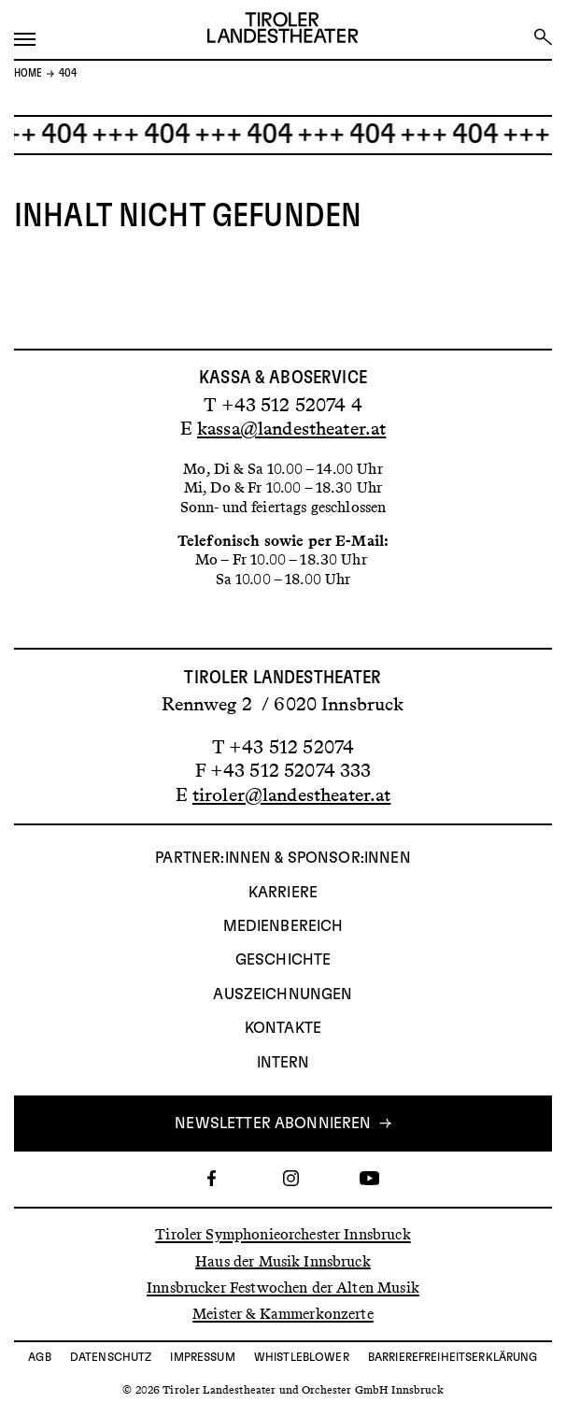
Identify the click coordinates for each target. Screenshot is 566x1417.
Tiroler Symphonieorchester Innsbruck (282, 1234)
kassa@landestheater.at (291, 428)
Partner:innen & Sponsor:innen (282, 858)
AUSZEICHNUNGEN (282, 994)
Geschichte (283, 959)
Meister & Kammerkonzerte (283, 1314)
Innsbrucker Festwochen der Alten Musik (283, 1287)
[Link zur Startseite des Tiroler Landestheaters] (282, 30)
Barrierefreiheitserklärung (453, 1357)
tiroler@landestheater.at (291, 794)
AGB (39, 1357)
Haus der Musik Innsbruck (283, 1260)
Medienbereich (283, 926)
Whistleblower (301, 1357)
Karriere (283, 892)
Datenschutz (111, 1357)
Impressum (202, 1357)
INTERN (283, 1062)
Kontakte (283, 1028)
